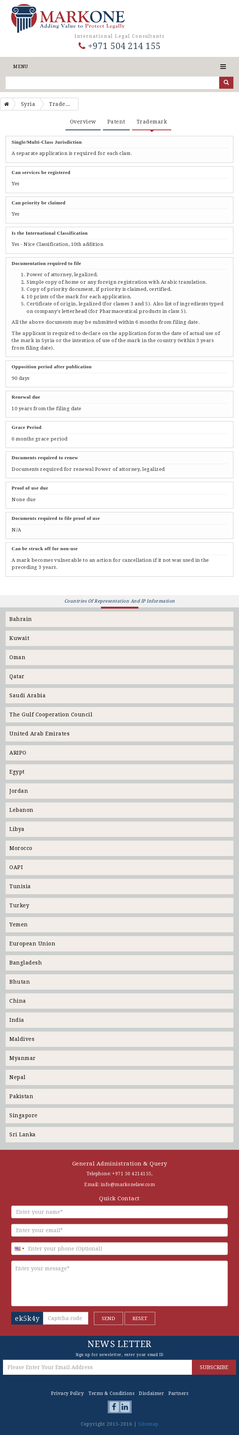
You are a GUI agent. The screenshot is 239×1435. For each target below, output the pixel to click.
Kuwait (19, 638)
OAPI (16, 867)
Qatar (17, 676)
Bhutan (19, 982)
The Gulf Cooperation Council (50, 715)
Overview (83, 122)
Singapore (23, 1115)
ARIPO (18, 753)
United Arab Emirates (39, 734)
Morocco (21, 848)
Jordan (18, 791)
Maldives (21, 1039)
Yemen (18, 924)
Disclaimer (151, 1393)
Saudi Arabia (27, 695)
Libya (17, 829)
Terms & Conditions (111, 1393)
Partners (178, 1393)
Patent (116, 122)
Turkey (19, 905)
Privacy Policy (67, 1393)
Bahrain (20, 619)
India (16, 1020)
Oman (17, 657)
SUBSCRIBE (214, 1367)
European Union (32, 944)
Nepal (17, 1077)
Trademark (152, 122)
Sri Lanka (22, 1134)
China (17, 1001)
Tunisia (20, 886)
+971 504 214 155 (120, 46)
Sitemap (148, 1424)
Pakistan (21, 1096)
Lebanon (21, 810)
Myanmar (22, 1058)
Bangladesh (25, 963)
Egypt (17, 772)
